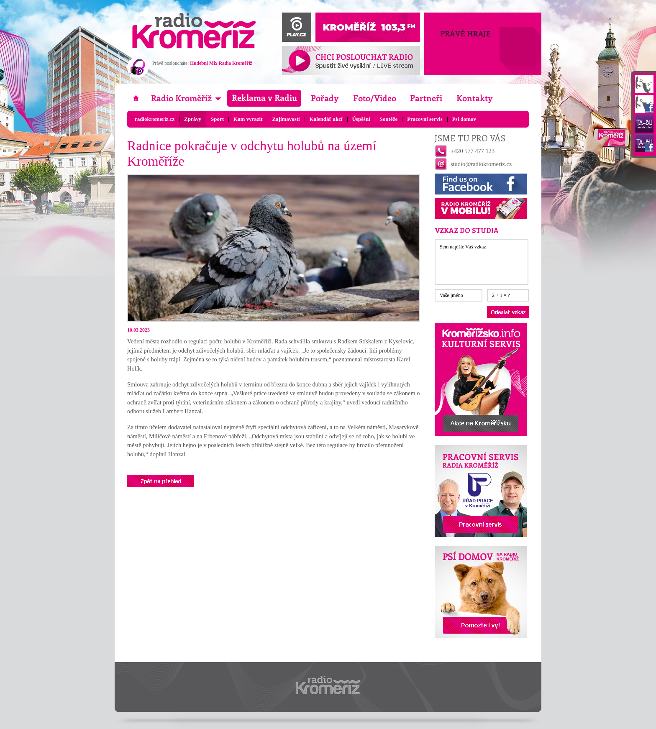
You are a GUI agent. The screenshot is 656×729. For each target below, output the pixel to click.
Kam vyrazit (247, 119)
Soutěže (388, 119)
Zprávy (192, 119)
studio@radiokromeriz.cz (481, 164)
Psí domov (464, 119)
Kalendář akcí (326, 119)
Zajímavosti (286, 119)
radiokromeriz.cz (154, 119)
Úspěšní (361, 119)
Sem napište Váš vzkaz (481, 262)
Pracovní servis (425, 119)
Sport (217, 119)
